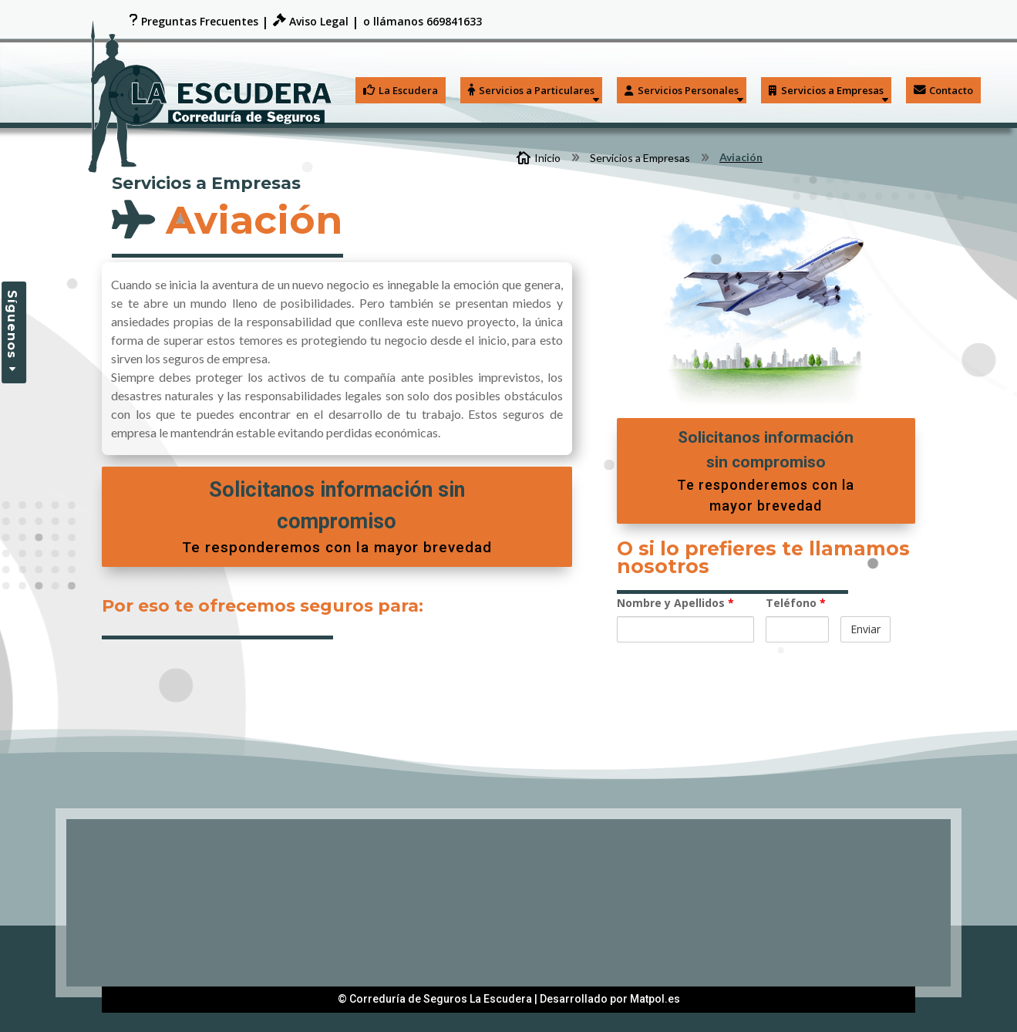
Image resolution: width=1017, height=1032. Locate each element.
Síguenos (12, 324)
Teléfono (796, 602)
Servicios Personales (682, 90)
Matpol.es (655, 999)
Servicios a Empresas (826, 90)
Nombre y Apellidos (675, 602)
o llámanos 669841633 (422, 22)
